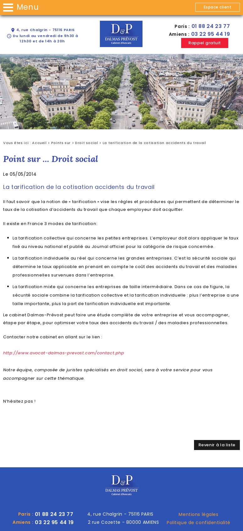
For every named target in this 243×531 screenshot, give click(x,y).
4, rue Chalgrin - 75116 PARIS (42, 30)
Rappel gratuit (204, 43)
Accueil (39, 142)
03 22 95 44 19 (210, 34)
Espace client (217, 7)
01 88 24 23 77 (211, 26)
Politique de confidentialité (198, 522)
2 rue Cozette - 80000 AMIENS (123, 522)
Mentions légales (198, 514)
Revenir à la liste (216, 445)
